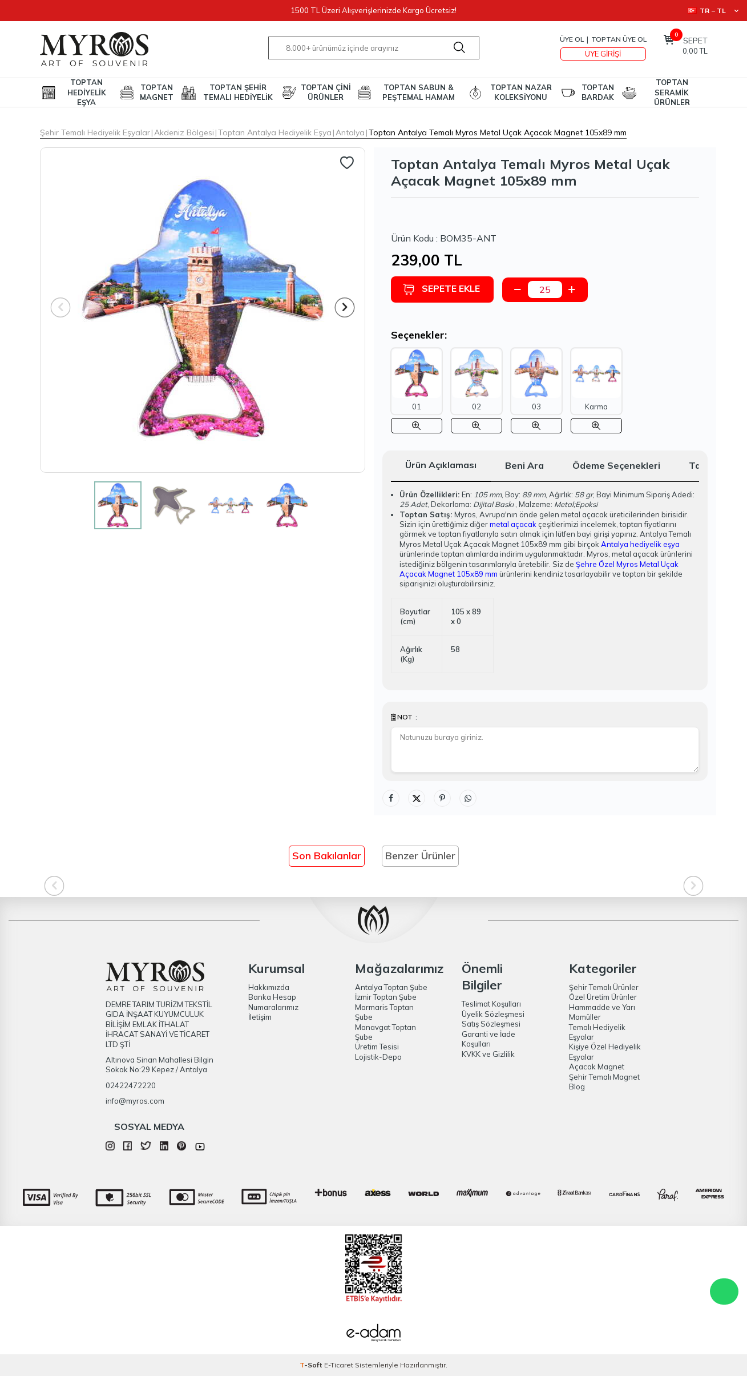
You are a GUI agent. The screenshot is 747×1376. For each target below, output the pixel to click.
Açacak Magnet (596, 1066)
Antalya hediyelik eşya (640, 544)
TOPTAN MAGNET (156, 92)
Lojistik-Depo (378, 1056)
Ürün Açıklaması (441, 464)
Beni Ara (524, 465)
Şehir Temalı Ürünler (604, 987)
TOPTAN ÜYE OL (619, 39)
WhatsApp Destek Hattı (724, 1291)
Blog (577, 1086)
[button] (344, 307)
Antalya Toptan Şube (391, 987)
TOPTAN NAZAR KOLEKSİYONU (521, 92)
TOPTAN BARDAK (598, 92)
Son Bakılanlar (326, 855)
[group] (203, 310)
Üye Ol (572, 39)
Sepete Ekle (441, 289)
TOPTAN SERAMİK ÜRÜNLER (672, 92)
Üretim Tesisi (377, 1046)
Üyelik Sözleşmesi (493, 1014)
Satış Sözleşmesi (491, 1023)
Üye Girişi (603, 53)
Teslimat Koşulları (491, 1003)
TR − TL (713, 10)
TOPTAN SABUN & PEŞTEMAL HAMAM (418, 92)
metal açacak (513, 524)
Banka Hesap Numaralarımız (273, 1001)
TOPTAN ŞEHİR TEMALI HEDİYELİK (238, 92)
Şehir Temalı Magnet (604, 1076)
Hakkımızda (268, 987)
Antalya (350, 132)
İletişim (260, 1016)
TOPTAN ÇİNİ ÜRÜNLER (326, 92)
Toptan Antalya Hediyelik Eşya (275, 132)
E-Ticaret (338, 1365)
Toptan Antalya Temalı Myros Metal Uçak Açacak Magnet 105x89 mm (498, 132)
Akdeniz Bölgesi (184, 132)
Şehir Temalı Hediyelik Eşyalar (95, 132)
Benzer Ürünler (420, 855)
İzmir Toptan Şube (386, 996)
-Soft (312, 1365)
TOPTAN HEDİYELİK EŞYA (86, 92)
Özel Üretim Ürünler (603, 996)
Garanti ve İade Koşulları (488, 1038)
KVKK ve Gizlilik (488, 1054)
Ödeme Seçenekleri (616, 465)
